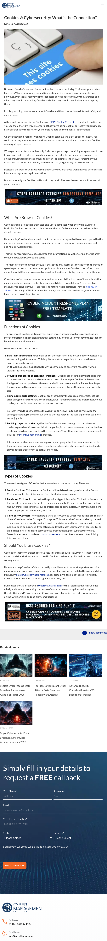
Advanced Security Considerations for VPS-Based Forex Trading (82, 690)
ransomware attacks (52, 534)
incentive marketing (30, 434)
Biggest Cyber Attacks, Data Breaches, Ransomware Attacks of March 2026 (15, 690)
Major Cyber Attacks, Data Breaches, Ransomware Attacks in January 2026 (14, 738)
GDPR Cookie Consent (61, 122)
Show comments (98, 632)
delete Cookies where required (32, 574)
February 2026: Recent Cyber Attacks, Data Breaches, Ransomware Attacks (50, 690)
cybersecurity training (50, 585)
